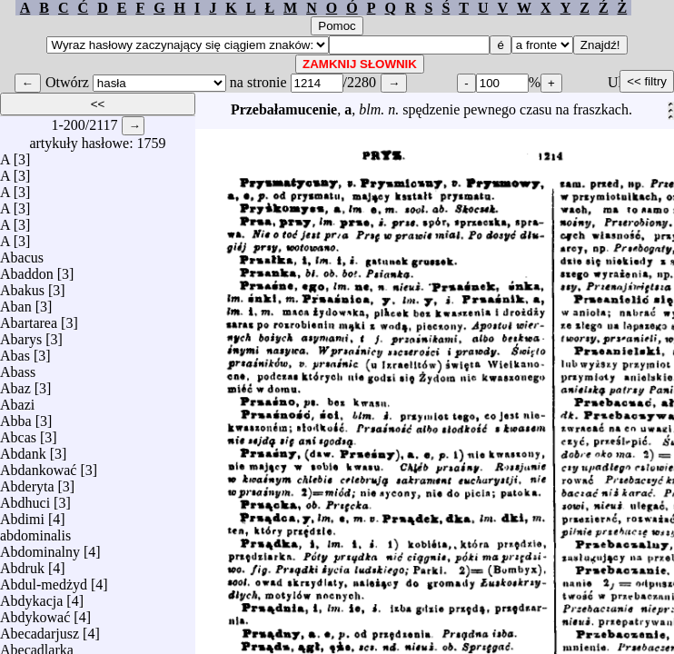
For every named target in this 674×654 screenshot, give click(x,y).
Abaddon (27, 269)
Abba (16, 416)
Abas (15, 351)
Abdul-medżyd (43, 580)
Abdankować (38, 465)
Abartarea (28, 318)
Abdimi (22, 514)
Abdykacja (31, 596)
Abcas (18, 433)
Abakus (22, 285)
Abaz (15, 383)
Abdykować (35, 612)
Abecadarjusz (39, 629)
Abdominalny (40, 547)
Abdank (23, 449)
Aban (16, 302)
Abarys (21, 334)
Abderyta (27, 482)
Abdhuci (25, 498)
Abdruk (22, 563)
